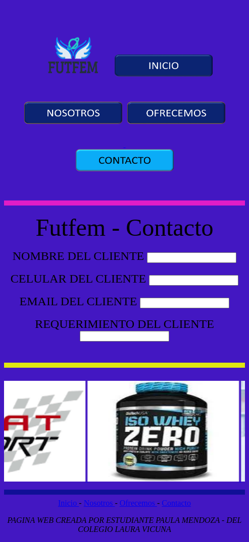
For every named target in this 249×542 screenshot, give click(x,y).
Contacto (176, 503)
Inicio (68, 503)
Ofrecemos (138, 503)
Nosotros (99, 503)
